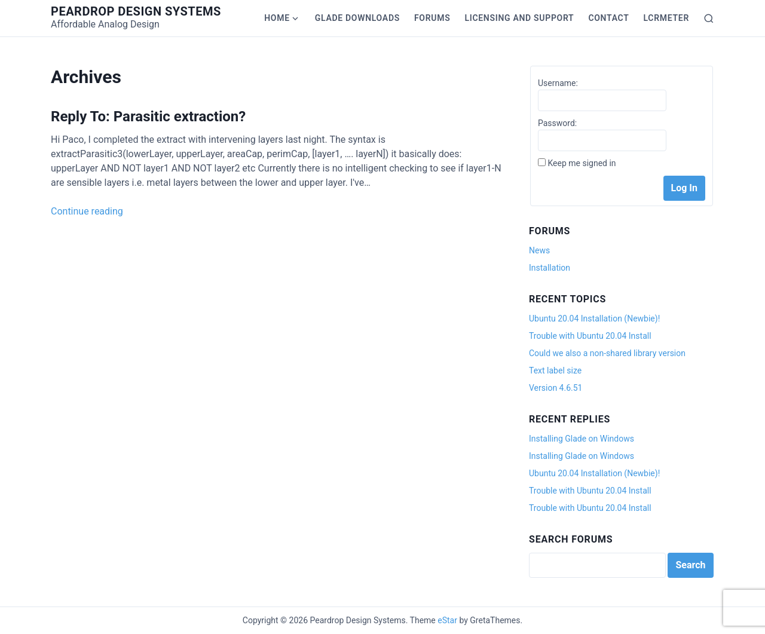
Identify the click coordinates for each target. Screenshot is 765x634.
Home (277, 18)
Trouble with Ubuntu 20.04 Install (590, 336)
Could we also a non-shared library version (607, 353)
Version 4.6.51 (555, 388)
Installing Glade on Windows (581, 438)
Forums (432, 18)
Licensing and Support (519, 18)
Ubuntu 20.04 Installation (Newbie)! (594, 318)
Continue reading (87, 211)
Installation (549, 267)
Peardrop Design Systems (136, 11)
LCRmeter (666, 18)
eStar (447, 620)
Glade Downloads (357, 18)
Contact (608, 18)
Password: (557, 123)
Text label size (555, 370)
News (539, 250)
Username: (558, 83)
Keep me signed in (581, 163)
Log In (684, 188)
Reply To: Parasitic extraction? (148, 116)
